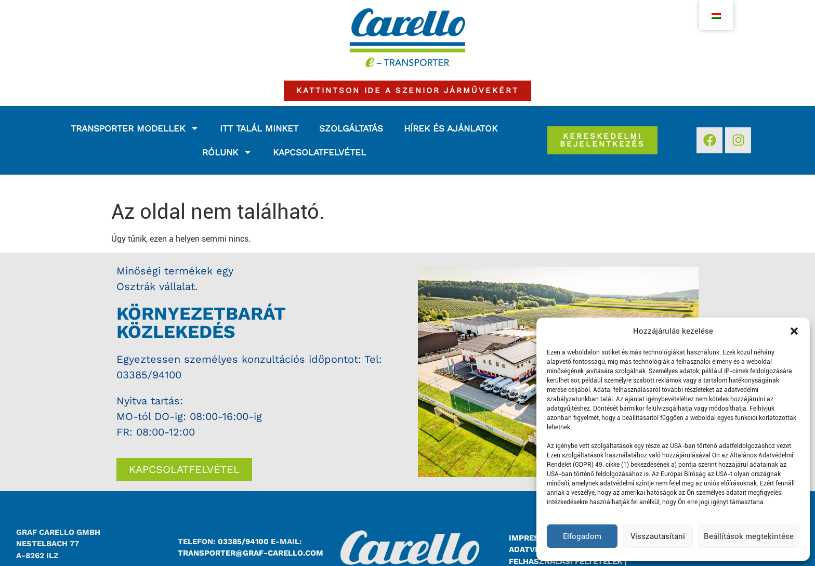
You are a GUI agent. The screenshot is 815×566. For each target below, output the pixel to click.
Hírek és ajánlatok (450, 128)
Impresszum (535, 538)
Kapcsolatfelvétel (319, 152)
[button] (794, 331)
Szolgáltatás (351, 128)
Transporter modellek (135, 128)
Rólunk (227, 152)
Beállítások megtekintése (749, 536)
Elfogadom (582, 536)
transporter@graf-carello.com (250, 553)
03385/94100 (148, 374)
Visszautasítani (657, 536)
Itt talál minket (259, 128)
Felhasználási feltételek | (568, 561)
